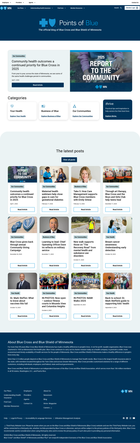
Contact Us (135, 2)
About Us (47, 391)
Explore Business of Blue (51, 116)
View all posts (69, 160)
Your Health (110, 237)
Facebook (124, 418)
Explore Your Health (18, 116)
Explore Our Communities (83, 116)
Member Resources (76, 8)
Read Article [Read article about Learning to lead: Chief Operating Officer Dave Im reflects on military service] (54, 266)
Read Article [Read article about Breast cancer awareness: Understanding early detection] (117, 266)
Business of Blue (80, 187)
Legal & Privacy (16, 418)
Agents (31, 2)
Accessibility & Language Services (38, 418)
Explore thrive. (111, 116)
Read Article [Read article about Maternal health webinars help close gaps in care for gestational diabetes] (54, 209)
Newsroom (48, 395)
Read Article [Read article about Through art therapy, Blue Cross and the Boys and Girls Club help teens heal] (117, 209)
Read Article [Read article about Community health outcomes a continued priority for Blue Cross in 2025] (38, 85)
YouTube (134, 418)
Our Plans (21, 8)
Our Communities (19, 56)
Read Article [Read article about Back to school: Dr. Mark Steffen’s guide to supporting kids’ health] (117, 316)
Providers (19, 2)
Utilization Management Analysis (67, 418)
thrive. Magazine (50, 403)
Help (5, 418)
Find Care (60, 8)
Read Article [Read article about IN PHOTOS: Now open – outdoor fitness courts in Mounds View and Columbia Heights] (54, 316)
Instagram (130, 418)
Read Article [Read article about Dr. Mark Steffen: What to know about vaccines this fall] (22, 316)
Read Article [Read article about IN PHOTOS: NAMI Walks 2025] (86, 316)
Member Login (130, 8)
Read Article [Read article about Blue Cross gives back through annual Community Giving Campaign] (22, 266)
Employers (5, 2)
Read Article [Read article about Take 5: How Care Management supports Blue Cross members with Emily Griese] (86, 209)
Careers (48, 408)
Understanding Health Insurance (41, 8)
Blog (45, 399)
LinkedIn (127, 418)
